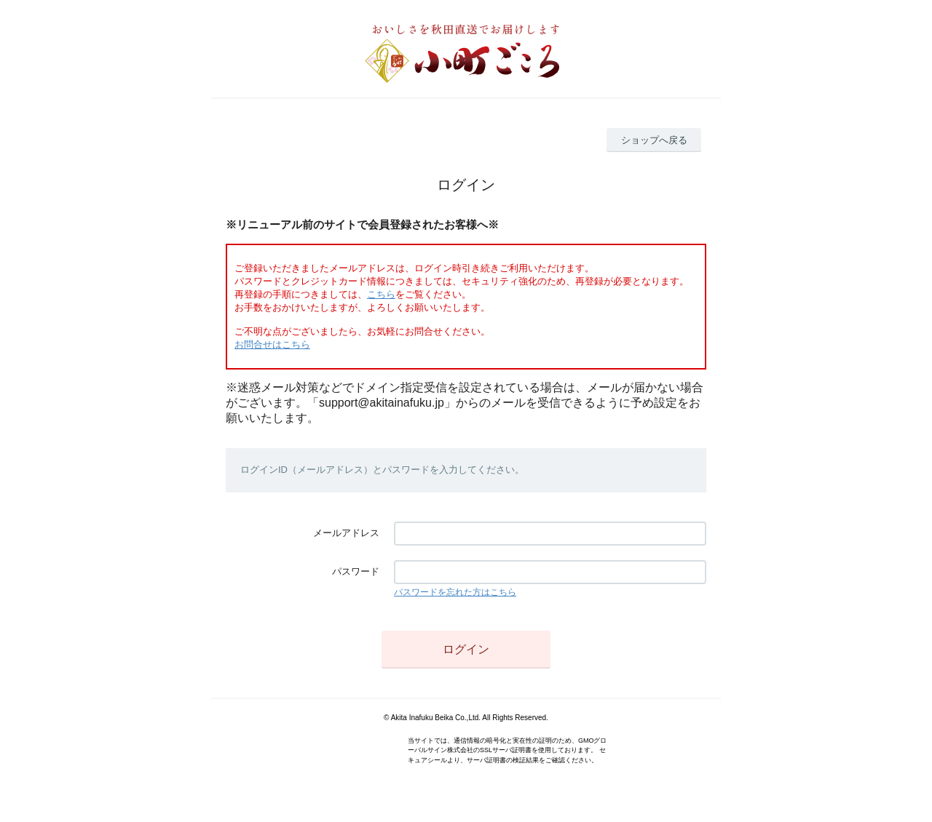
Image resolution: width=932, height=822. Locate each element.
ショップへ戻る (654, 140)
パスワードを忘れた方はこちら (455, 592)
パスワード (355, 571)
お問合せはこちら (272, 344)
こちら (381, 294)
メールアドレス (346, 532)
